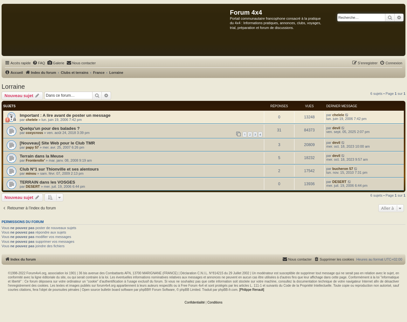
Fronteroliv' (35, 160)
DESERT (33, 186)
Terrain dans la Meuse (42, 156)
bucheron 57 (342, 169)
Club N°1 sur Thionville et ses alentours (59, 169)
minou (31, 173)
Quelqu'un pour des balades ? (50, 128)
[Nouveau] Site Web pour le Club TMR (57, 143)
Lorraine (13, 86)
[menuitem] (38, 63)
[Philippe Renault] (251, 289)
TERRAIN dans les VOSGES (47, 182)
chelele (32, 120)
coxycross (34, 133)
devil (336, 128)
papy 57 (32, 147)
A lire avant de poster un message (77, 115)
